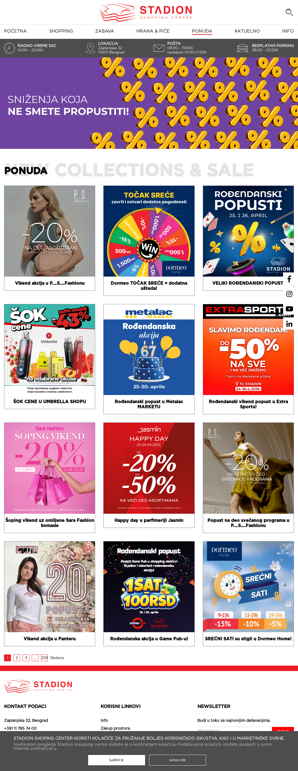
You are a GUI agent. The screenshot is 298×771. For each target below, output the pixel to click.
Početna (15, 31)
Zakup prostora (115, 729)
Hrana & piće (153, 31)
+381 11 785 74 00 (20, 729)
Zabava (104, 31)
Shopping (61, 31)
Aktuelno (247, 31)
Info (288, 31)
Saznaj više (177, 760)
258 (44, 658)
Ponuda (202, 31)
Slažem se (116, 760)
